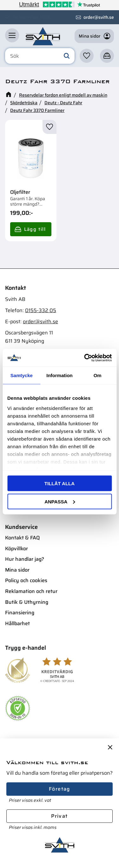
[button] (12, 35)
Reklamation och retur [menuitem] (31, 591)
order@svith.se (98, 17)
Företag (59, 789)
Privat (59, 816)
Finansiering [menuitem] (19, 613)
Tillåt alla (59, 483)
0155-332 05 (40, 310)
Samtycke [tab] (21, 375)
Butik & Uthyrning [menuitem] (26, 602)
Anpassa (59, 501)
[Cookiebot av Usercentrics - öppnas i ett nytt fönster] (85, 358)
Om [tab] (98, 375)
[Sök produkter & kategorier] (40, 56)
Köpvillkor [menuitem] (16, 548)
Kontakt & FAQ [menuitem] (22, 538)
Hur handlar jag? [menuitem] (24, 559)
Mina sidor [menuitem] (17, 570)
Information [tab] (59, 375)
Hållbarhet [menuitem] (17, 623)
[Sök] (67, 56)
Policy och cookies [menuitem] (26, 580)
